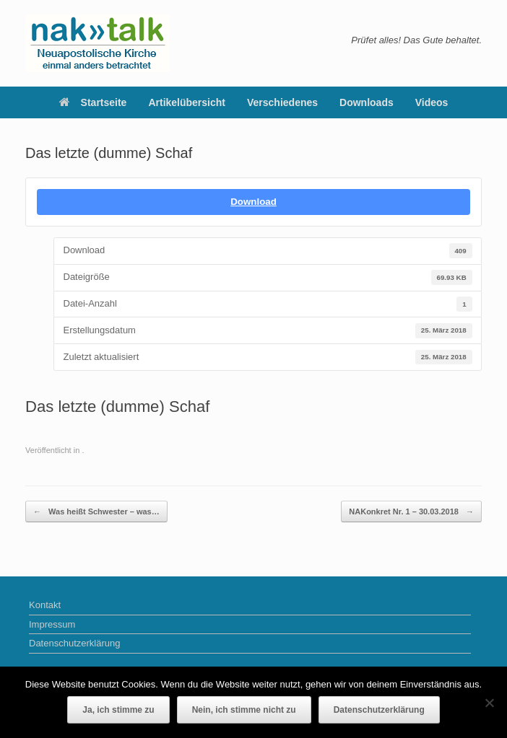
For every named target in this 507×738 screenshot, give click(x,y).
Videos (431, 102)
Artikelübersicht (186, 102)
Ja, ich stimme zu (118, 710)
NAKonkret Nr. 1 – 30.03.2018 (411, 512)
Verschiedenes (282, 102)
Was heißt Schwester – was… (96, 512)
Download (253, 201)
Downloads (366, 102)
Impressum (52, 624)
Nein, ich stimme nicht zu (244, 710)
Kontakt (45, 604)
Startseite (93, 102)
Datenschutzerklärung (74, 643)
